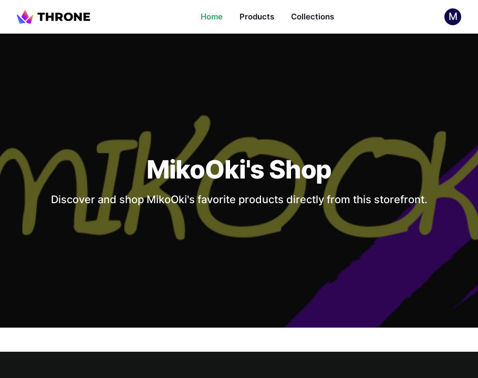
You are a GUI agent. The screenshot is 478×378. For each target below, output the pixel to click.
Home (212, 17)
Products (257, 17)
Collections (312, 17)
